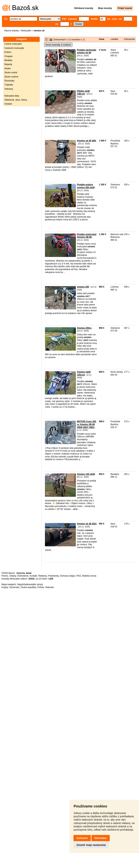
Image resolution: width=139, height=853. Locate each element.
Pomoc (4, 576)
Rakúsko (49, 587)
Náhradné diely (11, 96)
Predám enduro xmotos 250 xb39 (86, 186)
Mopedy (8, 64)
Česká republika (28, 587)
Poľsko (40, 587)
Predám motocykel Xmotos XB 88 (86, 236)
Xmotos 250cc (84, 328)
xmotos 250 (83, 287)
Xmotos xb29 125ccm (84, 373)
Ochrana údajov (67, 576)
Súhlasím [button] (82, 838)
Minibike (8, 60)
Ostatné (8, 104)
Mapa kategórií (8, 584)
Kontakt (33, 576)
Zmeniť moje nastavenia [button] (91, 845)
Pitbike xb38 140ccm (83, 92)
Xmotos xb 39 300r (86, 140)
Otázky (12, 576)
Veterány (8, 89)
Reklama (42, 576)
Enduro (7, 52)
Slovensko (14, 587)
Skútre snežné (11, 76)
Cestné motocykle (13, 44)
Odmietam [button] (100, 838)
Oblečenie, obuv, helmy (15, 100)
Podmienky (53, 576)
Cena (101, 39)
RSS (78, 576)
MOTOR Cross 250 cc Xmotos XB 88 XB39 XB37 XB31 (86, 424)
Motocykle (26, 30)
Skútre (7, 68)
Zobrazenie (129, 39)
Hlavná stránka (11, 30)
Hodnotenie (22, 576)
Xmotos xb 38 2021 (87, 523)
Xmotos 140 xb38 (86, 474)
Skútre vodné (10, 72)
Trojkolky (8, 84)
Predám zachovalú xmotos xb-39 (86, 51)
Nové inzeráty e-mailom (58, 44)
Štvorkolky (9, 80)
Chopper (8, 56)
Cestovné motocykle (14, 48)
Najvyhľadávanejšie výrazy (30, 584)
